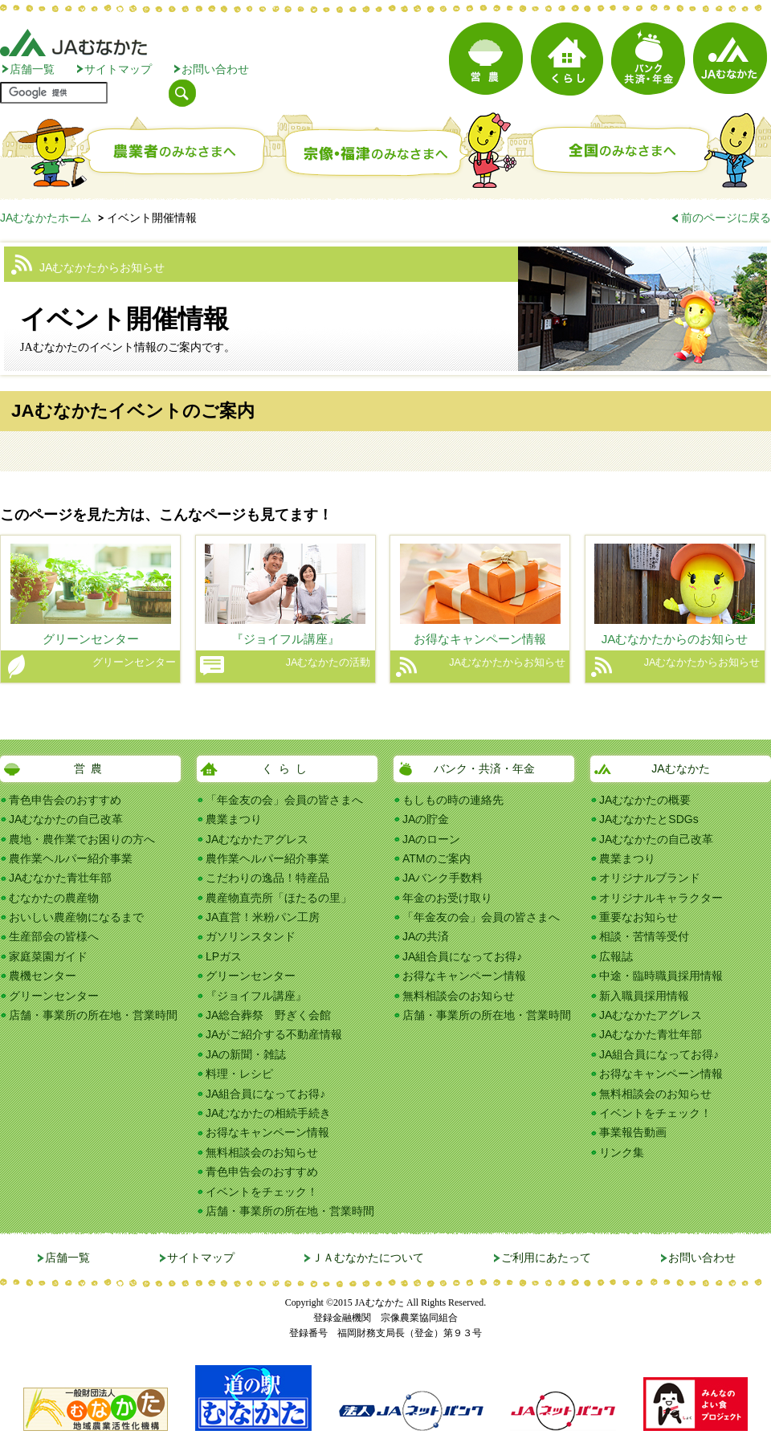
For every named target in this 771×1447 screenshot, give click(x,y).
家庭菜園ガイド (48, 956)
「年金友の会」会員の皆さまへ (284, 799)
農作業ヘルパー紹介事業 (71, 858)
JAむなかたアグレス (257, 839)
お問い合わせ (215, 69)
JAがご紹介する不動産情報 (274, 1034)
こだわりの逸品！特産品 (267, 877)
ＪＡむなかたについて (368, 1257)
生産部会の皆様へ (54, 936)
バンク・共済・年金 (484, 768)
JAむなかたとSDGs (649, 819)
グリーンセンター (54, 995)
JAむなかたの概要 (645, 799)
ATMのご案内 (436, 858)
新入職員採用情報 (644, 995)
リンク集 (621, 1152)
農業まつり (234, 819)
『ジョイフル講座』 (256, 995)
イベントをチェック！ (262, 1191)
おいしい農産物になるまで (76, 917)
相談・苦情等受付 (644, 936)
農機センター (42, 975)
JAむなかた (680, 768)
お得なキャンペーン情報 (267, 1132)
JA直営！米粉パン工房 (263, 917)
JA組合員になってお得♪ (265, 1093)
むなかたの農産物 (54, 897)
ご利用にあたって (546, 1257)
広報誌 (616, 956)
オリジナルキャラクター (661, 897)
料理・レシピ (239, 1073)
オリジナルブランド (649, 877)
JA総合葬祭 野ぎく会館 (268, 1015)
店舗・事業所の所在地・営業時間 (93, 1015)
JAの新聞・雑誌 (246, 1054)
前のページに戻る (726, 217)
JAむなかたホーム (46, 217)
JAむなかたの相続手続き (268, 1113)
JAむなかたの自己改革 (66, 819)
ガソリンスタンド (251, 936)
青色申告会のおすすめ (65, 799)
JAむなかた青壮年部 (60, 877)
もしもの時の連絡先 (453, 799)
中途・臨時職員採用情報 (661, 975)
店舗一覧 (32, 69)
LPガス (224, 956)
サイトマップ (118, 69)
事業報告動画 (633, 1132)
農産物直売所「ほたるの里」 (279, 897)
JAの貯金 (425, 819)
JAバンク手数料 (442, 877)
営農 (91, 768)
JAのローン (431, 839)
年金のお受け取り (447, 897)
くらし (287, 768)
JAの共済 (425, 936)
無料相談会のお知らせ (262, 1152)
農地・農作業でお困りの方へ (82, 839)
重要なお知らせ (638, 917)
